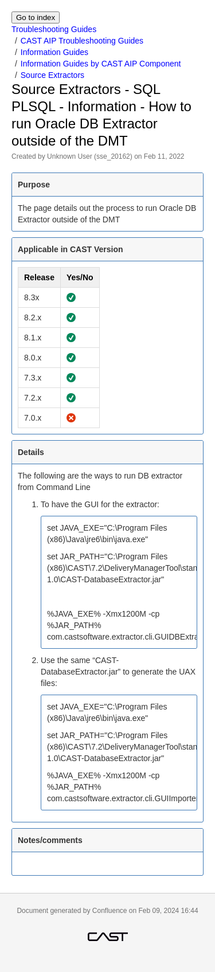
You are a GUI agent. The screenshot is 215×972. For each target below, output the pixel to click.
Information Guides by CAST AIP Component (101, 63)
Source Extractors (52, 75)
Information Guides (54, 52)
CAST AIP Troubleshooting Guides (82, 40)
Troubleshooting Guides (53, 29)
